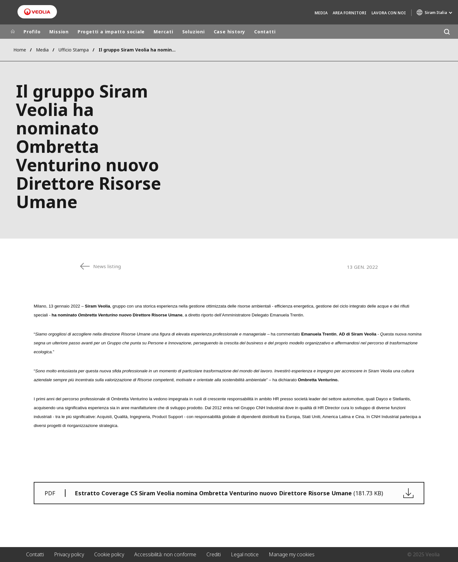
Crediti (213, 554)
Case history (229, 32)
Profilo (32, 32)
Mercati (163, 32)
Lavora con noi (388, 13)
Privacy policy (69, 554)
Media (321, 13)
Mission (58, 32)
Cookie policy (109, 554)
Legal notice (245, 554)
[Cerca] (447, 32)
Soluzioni (193, 32)
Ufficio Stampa (74, 50)
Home (19, 50)
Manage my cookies (292, 554)
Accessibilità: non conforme (165, 554)
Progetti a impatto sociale (111, 32)
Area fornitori (349, 13)
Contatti (264, 32)
